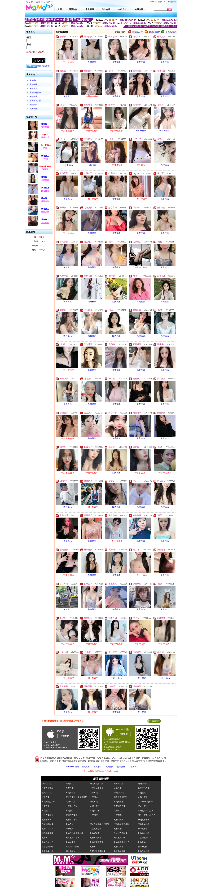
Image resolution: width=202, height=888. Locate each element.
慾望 (45, 148)
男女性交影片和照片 (146, 815)
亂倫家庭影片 (95, 833)
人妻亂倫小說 (95, 828)
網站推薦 (33, 96)
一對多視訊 (67, 165)
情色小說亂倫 (47, 846)
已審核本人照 (35, 100)
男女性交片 (95, 801)
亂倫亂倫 (142, 842)
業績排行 (33, 80)
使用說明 (121, 766)
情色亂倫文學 (47, 833)
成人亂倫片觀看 (72, 837)
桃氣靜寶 (45, 180)
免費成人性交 (119, 806)
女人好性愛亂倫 (120, 833)
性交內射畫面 (47, 788)
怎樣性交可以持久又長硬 (76, 797)
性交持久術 (95, 810)
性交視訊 (142, 792)
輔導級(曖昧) (154, 32)
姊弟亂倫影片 (143, 828)
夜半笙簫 (45, 127)
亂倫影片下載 (71, 819)
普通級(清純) (171, 32)
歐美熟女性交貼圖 (145, 810)
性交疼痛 (45, 806)
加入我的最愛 (170, 1)
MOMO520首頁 (72, 766)
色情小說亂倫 (47, 824)
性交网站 (94, 797)
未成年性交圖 (71, 815)
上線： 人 (38, 237)
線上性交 (45, 797)
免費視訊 (92, 62)
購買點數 (85, 766)
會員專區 (97, 766)
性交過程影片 (71, 792)
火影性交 (118, 788)
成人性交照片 (143, 806)
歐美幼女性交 (119, 792)
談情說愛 (33, 104)
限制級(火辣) (137, 32)
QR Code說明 (154, 721)
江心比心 (45, 191)
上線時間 (33, 84)
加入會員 (109, 766)
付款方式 (132, 766)
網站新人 (33, 88)
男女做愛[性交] (120, 797)
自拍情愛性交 (143, 783)
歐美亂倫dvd (47, 851)
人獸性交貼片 (95, 806)
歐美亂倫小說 (119, 851)
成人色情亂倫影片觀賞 (99, 824)
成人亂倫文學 (119, 837)
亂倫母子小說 (143, 833)
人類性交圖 (143, 797)
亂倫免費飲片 (119, 819)
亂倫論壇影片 (71, 842)
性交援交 (45, 810)
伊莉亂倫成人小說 (121, 824)
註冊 (39, 66)
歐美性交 (70, 783)
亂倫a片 (93, 846)
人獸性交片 (95, 792)
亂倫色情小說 (143, 851)
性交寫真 (118, 815)
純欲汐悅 (45, 212)
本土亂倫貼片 (71, 851)
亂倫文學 (118, 828)
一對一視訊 (141, 130)
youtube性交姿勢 (145, 801)
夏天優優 (45, 222)
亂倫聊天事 (46, 819)
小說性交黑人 (47, 815)
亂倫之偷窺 (118, 846)
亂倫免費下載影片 (121, 842)
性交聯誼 (94, 815)
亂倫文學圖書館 (96, 842)
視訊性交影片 (47, 792)
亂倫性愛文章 (47, 828)
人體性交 (118, 810)
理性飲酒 (45, 201)
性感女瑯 (45, 137)
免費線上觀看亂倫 (97, 851)
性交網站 (70, 810)
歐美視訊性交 (143, 788)
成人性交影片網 (96, 783)
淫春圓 (45, 169)
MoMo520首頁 (156, 1)
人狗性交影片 (71, 801)
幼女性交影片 (47, 783)
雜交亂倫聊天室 (144, 819)
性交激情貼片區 (48, 801)
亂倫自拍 (70, 824)
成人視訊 (33, 108)
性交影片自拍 (71, 806)
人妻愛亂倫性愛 (144, 837)
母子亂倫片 (70, 828)
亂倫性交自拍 (95, 837)
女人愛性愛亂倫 (72, 846)
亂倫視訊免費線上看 (74, 833)
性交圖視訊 (118, 801)
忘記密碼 (45, 66)
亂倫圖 (45, 837)
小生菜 (45, 159)
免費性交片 (70, 788)
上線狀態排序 (35, 92)
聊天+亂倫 (142, 846)
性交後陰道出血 (96, 788)
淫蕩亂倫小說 (143, 824)
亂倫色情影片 (47, 842)
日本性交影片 (119, 783)
